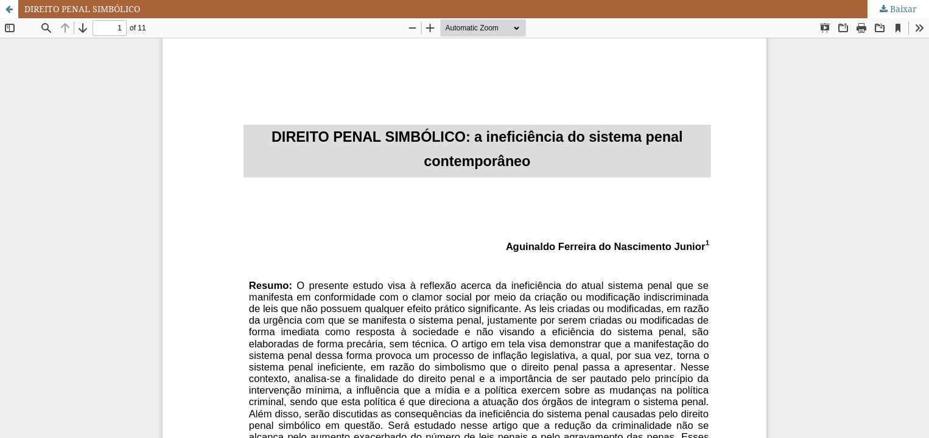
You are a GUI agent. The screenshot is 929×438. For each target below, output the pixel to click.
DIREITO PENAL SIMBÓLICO (82, 9)
